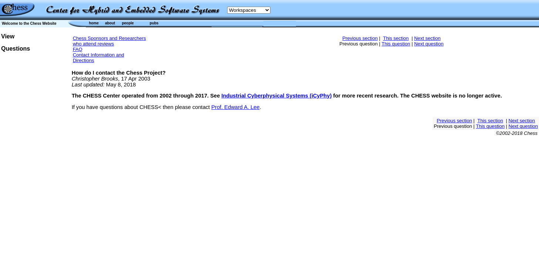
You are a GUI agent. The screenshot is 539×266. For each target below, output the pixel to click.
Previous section (359, 38)
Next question (429, 44)
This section (395, 38)
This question (395, 44)
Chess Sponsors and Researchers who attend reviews (109, 41)
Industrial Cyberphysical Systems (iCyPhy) (276, 96)
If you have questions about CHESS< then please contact (142, 107)
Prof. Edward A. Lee (235, 107)
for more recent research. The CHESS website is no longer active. (417, 96)
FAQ (77, 49)
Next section (427, 38)
